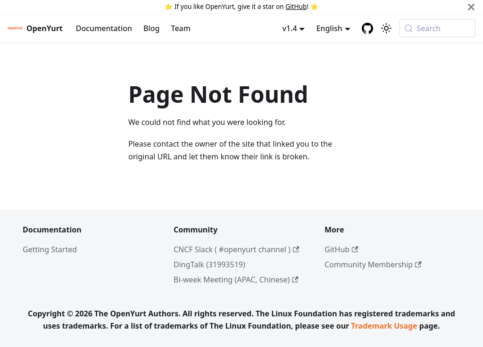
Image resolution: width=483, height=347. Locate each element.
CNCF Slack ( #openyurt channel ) (236, 249)
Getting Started (50, 249)
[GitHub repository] (367, 28)
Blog (151, 28)
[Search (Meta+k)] (437, 28)
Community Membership (373, 264)
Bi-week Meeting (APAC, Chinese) (236, 279)
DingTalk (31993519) (209, 264)
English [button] (329, 28)
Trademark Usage (384, 326)
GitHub (296, 6)
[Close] (471, 7)
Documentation (104, 28)
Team (181, 28)
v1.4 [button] (290, 28)
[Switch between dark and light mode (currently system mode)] (386, 28)
